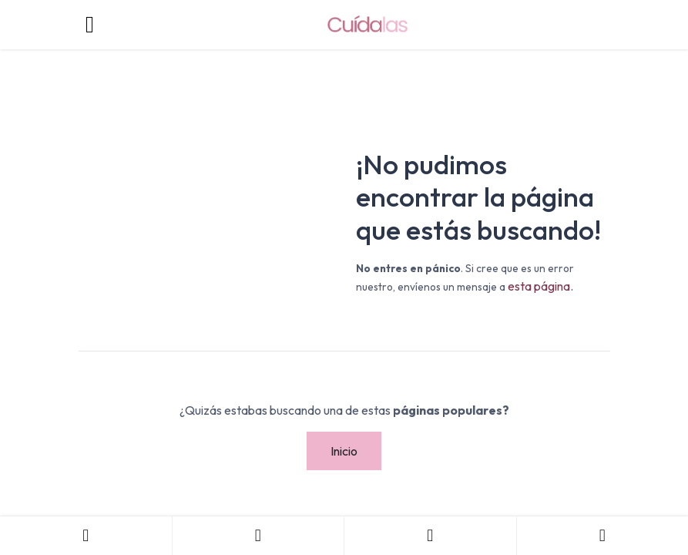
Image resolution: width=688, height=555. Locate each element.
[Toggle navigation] (90, 24)
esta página (539, 286)
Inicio (344, 451)
